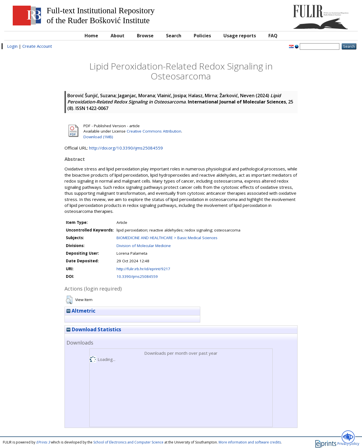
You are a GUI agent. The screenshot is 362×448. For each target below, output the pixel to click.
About (117, 36)
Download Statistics (93, 329)
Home (91, 36)
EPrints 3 (43, 442)
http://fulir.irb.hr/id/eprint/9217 (143, 268)
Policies (202, 36)
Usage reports (239, 36)
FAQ (272, 36)
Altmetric (80, 311)
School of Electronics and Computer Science (128, 442)
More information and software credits (250, 442)
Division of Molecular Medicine (144, 245)
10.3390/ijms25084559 (137, 276)
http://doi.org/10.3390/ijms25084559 (126, 148)
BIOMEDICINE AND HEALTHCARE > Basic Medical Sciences (167, 237)
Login (12, 46)
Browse (145, 36)
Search (173, 36)
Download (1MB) (98, 136)
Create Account (37, 46)
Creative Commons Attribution (154, 131)
